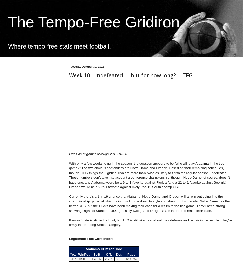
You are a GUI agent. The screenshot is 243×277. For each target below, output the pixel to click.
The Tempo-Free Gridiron (94, 22)
